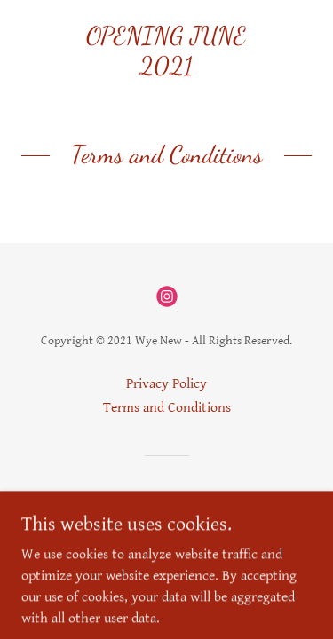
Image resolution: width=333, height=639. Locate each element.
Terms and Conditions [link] (167, 407)
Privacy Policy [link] (166, 383)
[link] (166, 51)
